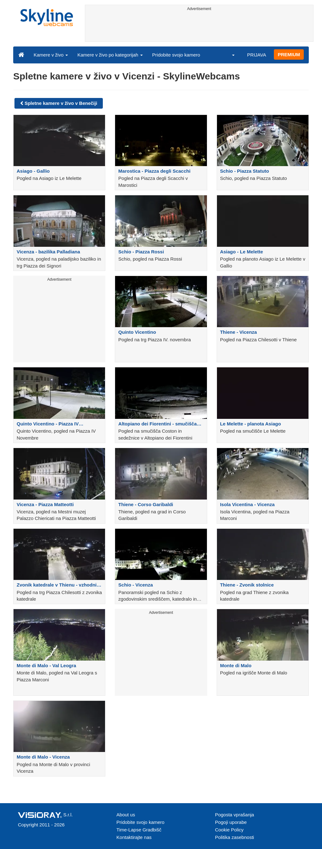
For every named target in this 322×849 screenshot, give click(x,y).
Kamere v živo (51, 54)
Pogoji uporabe (231, 822)
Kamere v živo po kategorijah (110, 54)
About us (125, 814)
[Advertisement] (199, 27)
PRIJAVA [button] (256, 54)
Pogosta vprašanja (234, 814)
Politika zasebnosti (234, 837)
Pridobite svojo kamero (176, 54)
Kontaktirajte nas (134, 837)
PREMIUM (289, 54)
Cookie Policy (229, 829)
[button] (229, 54)
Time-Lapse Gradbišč (138, 829)
